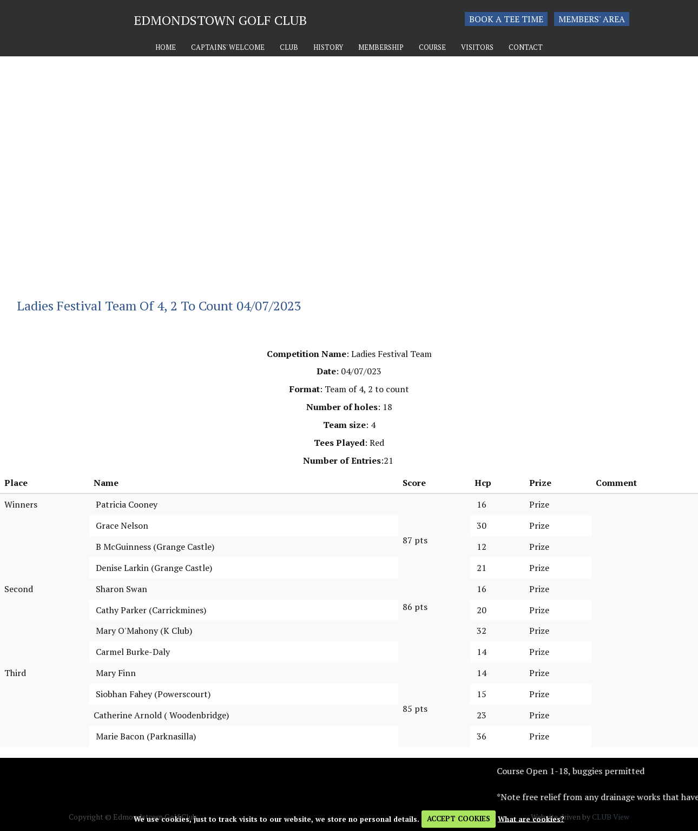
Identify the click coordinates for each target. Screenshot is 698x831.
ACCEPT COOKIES (458, 818)
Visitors (477, 47)
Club (289, 47)
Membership (381, 47)
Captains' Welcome (228, 47)
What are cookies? (531, 818)
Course (432, 47)
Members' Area (591, 19)
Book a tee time (506, 19)
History (328, 47)
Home (165, 47)
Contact (526, 47)
